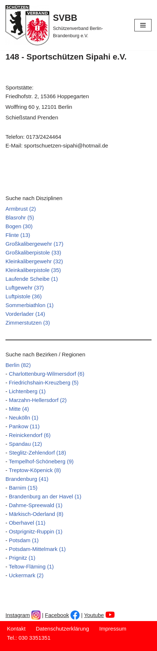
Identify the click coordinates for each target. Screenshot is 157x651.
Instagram (17, 615)
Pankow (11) (24, 426)
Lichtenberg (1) (27, 391)
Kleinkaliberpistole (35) (33, 270)
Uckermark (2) (26, 575)
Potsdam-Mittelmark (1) (37, 549)
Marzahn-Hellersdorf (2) (37, 400)
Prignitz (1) (22, 558)
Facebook (57, 615)
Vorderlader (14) (25, 314)
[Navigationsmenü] (143, 25)
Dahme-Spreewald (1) (35, 505)
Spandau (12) (25, 444)
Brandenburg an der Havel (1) (45, 496)
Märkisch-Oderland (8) (36, 514)
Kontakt (16, 628)
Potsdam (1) (24, 540)
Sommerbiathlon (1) (29, 305)
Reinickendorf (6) (29, 435)
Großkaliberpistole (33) (33, 252)
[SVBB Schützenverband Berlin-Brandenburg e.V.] (64, 25)
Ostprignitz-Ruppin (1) (35, 531)
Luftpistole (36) (23, 296)
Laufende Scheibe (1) (31, 279)
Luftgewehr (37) (24, 287)
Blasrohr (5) (19, 217)
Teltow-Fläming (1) (31, 566)
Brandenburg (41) (27, 479)
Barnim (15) (23, 488)
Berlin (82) (18, 365)
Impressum (112, 628)
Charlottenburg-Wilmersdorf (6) (46, 374)
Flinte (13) (17, 235)
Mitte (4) (19, 409)
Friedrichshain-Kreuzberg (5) (43, 382)
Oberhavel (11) (27, 523)
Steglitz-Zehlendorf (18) (37, 452)
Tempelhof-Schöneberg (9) (41, 461)
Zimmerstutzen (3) (27, 322)
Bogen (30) (18, 226)
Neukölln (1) (23, 417)
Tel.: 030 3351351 (28, 638)
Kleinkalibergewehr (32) (34, 261)
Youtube (94, 615)
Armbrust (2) (20, 209)
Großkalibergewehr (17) (34, 244)
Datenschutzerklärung (62, 628)
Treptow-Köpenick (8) (35, 470)
